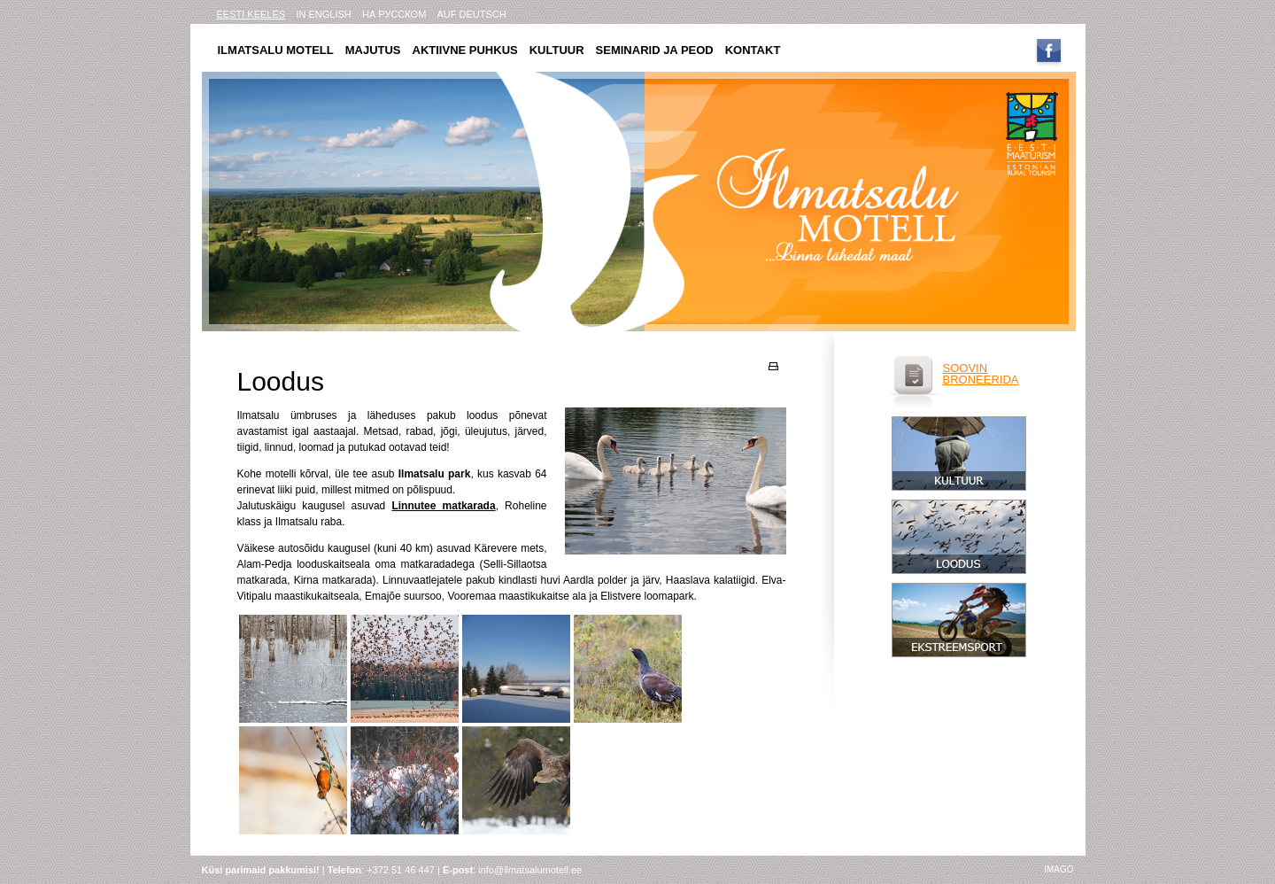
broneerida (981, 379)
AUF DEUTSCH (471, 14)
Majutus (373, 50)
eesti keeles (251, 14)
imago (1058, 869)
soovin (965, 368)
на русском (394, 14)
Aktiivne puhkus (465, 50)
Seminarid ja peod (655, 50)
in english (323, 14)
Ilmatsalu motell (276, 50)
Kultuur (556, 50)
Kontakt (753, 50)
